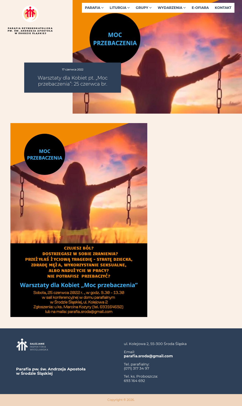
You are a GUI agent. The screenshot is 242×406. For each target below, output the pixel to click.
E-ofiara (200, 8)
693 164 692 (134, 380)
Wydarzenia (172, 8)
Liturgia (120, 8)
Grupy (144, 8)
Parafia (94, 8)
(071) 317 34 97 (136, 368)
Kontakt (223, 8)
